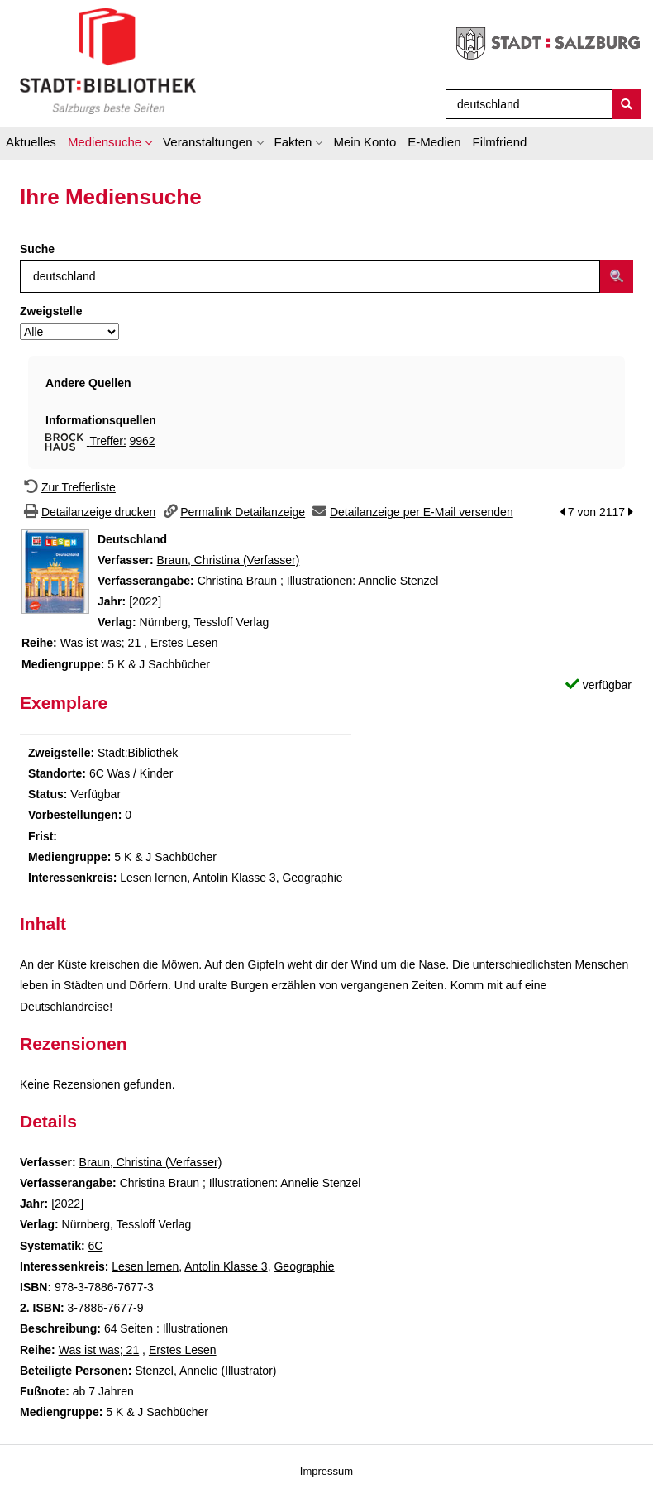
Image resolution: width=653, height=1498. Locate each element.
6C (95, 1245)
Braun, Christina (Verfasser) (228, 560)
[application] (109, 145)
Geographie (304, 1266)
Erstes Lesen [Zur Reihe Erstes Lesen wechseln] (184, 642)
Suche (37, 249)
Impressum (326, 1471)
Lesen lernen (145, 1266)
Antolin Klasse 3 (225, 1266)
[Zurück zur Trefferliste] (68, 487)
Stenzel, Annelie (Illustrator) (205, 1370)
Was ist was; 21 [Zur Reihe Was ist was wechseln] (100, 642)
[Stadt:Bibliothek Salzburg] (108, 60)
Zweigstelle (51, 311)
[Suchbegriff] (525, 104)
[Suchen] (626, 104)
